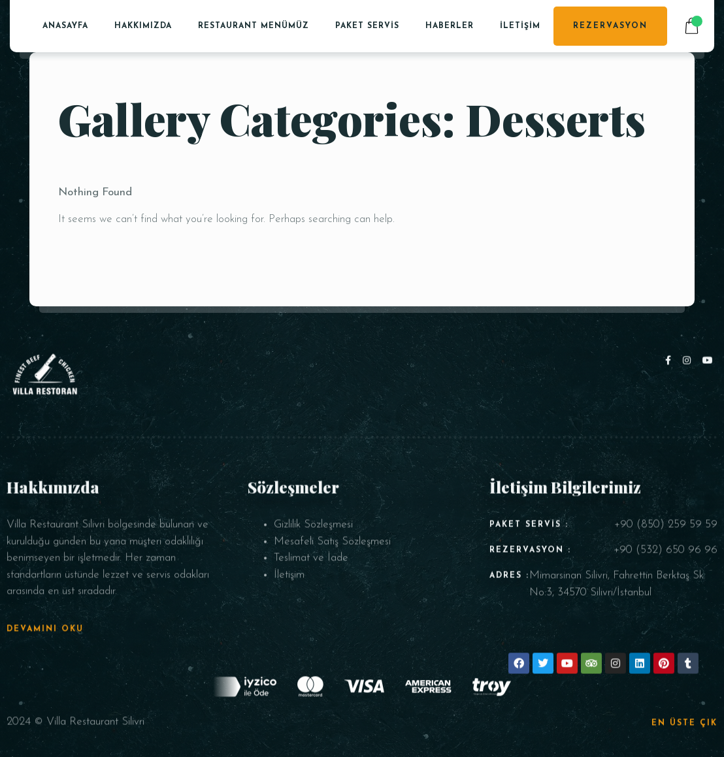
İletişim (520, 26)
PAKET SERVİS (367, 26)
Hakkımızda (143, 26)
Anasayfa (65, 26)
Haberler (449, 26)
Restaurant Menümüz (253, 26)
